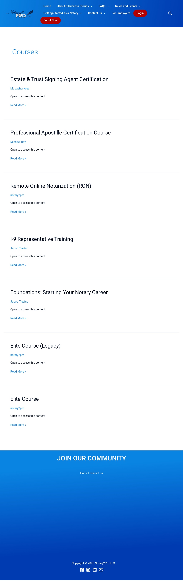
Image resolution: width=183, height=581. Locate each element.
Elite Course (24, 400)
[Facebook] (82, 570)
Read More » (18, 106)
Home (47, 6)
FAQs (100, 6)
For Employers (119, 13)
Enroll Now (50, 21)
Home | (84, 473)
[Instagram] (88, 570)
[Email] (101, 570)
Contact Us (94, 13)
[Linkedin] (95, 570)
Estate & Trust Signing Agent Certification (59, 80)
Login (138, 13)
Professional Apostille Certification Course (60, 133)
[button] (170, 13)
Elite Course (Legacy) (35, 346)
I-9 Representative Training (41, 240)
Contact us (96, 473)
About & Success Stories (72, 6)
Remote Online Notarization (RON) (50, 186)
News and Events (124, 6)
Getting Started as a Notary (60, 13)
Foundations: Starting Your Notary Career (59, 293)
